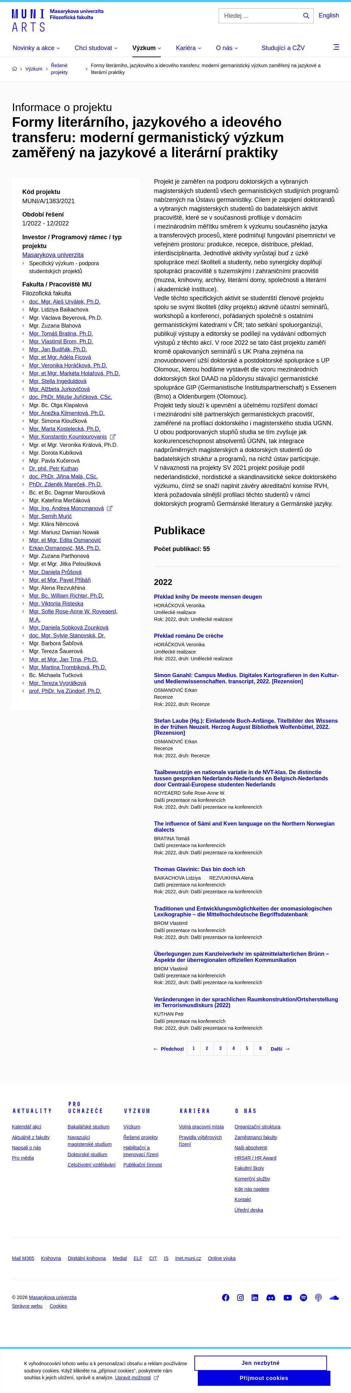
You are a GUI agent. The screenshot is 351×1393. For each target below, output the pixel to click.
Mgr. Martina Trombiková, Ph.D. (67, 667)
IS (166, 1258)
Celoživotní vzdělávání (92, 1165)
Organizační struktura (257, 1126)
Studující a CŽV (283, 48)
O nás (245, 1111)
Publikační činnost (142, 1165)
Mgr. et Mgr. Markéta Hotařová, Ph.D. (74, 373)
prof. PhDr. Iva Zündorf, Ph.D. (65, 691)
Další (280, 1049)
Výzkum (136, 1111)
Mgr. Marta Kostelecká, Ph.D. (64, 429)
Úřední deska (248, 1210)
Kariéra (194, 1111)
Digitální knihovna (87, 1258)
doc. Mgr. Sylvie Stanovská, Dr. (67, 635)
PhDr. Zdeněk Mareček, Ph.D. (65, 484)
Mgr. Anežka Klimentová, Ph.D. (67, 413)
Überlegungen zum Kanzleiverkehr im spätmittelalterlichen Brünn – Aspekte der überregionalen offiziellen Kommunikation (241, 957)
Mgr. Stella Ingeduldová (57, 381)
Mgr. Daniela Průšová (55, 572)
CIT (153, 1258)
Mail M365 (23, 1258)
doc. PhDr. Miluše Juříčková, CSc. (70, 397)
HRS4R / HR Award (255, 1158)
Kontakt (242, 1199)
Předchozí (169, 1049)
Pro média (23, 1158)
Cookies (58, 1306)
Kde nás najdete (251, 1189)
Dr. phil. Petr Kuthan (53, 469)
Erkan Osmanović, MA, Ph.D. (64, 548)
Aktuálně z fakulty (31, 1137)
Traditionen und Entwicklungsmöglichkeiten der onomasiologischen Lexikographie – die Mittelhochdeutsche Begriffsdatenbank (243, 912)
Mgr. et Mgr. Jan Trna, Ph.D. (63, 659)
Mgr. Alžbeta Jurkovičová (59, 389)
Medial (120, 1258)
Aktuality (32, 1111)
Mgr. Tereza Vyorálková (57, 683)
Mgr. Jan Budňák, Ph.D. (58, 349)
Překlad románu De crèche (188, 636)
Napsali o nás (26, 1147)
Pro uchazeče (85, 1107)
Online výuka (222, 1258)
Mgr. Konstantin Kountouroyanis (72, 437)
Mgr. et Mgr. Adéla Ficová (60, 357)
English (329, 15)
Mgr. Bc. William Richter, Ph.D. (66, 596)
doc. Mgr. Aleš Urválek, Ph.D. (64, 302)
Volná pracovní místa (201, 1126)
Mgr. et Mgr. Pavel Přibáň (60, 580)
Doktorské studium (87, 1154)
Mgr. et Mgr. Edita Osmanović (65, 540)
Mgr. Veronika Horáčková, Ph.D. (68, 365)
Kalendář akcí (26, 1126)
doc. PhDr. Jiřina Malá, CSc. (63, 476)
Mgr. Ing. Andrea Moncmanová (70, 508)
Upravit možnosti (136, 1382)
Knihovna (51, 1258)
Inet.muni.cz (188, 1258)
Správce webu (27, 1306)
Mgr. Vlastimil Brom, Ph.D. (61, 341)
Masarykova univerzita (53, 255)
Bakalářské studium (88, 1126)
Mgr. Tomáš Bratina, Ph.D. (61, 334)
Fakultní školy (249, 1168)
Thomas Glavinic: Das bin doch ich (199, 869)
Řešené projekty (140, 1137)
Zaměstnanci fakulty (255, 1137)
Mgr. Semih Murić (50, 516)
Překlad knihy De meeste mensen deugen (208, 597)
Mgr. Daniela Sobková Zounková (68, 628)
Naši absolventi (250, 1147)
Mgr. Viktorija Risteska (56, 604)
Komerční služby (252, 1179)
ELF (138, 1258)
